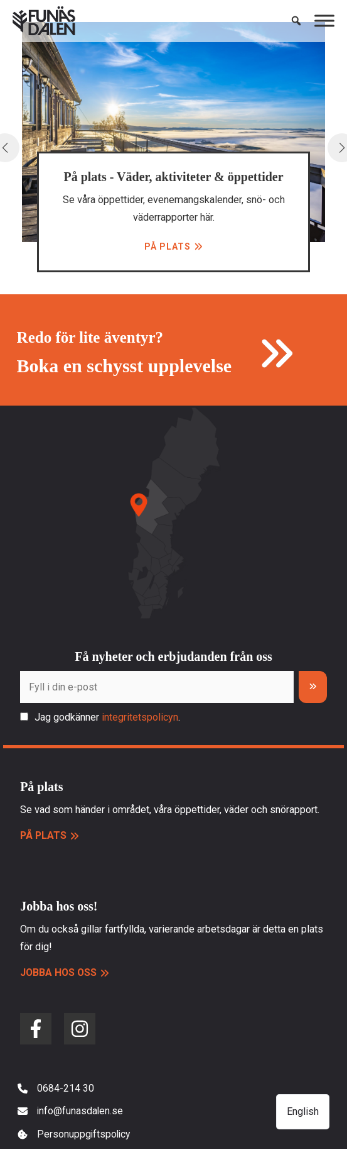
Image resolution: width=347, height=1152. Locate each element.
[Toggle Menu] (324, 22)
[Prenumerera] (313, 687)
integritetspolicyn (140, 718)
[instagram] (79, 1029)
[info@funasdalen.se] (71, 1113)
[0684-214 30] (56, 1089)
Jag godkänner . (108, 718)
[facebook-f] (35, 1029)
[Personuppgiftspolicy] (75, 1137)
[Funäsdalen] (44, 22)
